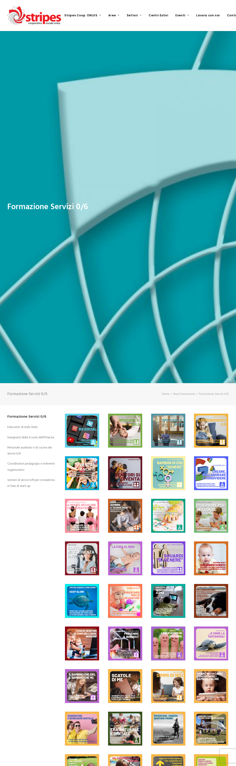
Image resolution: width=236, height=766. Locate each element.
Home (166, 309)
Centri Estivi (158, 15)
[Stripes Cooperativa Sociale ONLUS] (34, 15)
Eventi (182, 15)
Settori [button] (134, 15)
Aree (113, 15)
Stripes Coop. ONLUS (82, 15)
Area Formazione (184, 309)
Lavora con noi (207, 15)
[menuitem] (82, 15)
